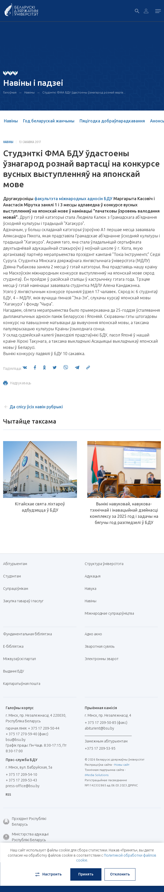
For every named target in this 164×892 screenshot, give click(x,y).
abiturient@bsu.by (99, 728)
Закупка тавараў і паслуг (23, 601)
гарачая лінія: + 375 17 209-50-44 (32, 728)
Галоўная (10, 92)
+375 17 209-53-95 (100, 748)
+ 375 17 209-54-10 (21, 774)
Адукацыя (92, 576)
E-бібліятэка (15, 646)
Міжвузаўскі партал (21, 659)
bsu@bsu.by (16, 740)
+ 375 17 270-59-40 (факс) (27, 734)
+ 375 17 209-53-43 (21, 780)
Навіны (29, 92)
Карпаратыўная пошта (23, 684)
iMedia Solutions (96, 775)
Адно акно (93, 634)
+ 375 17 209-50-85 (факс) (106, 723)
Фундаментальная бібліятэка (29, 634)
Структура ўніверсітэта (104, 564)
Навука (92, 588)
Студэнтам (12, 576)
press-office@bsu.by (23, 786)
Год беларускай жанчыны (48, 121)
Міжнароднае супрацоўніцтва (111, 613)
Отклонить (120, 874)
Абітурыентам (17, 564)
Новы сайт (121, 764)
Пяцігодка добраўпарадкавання (112, 121)
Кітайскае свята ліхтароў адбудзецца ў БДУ (40, 507)
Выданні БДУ (13, 671)
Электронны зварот (102, 659)
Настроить (48, 874)
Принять (85, 874)
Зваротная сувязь (99, 646)
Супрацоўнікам (15, 588)
